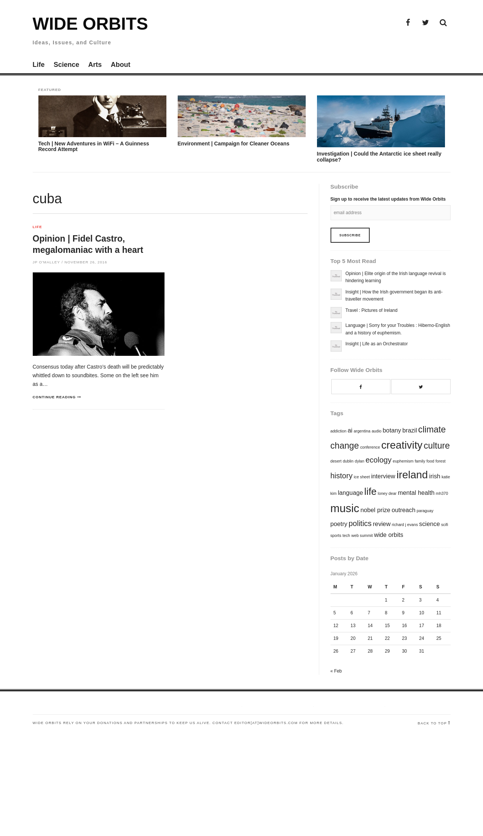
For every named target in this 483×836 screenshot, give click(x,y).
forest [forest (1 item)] (441, 461)
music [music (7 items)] (345, 508)
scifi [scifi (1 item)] (444, 524)
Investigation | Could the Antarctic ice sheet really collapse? (379, 156)
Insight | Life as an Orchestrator (377, 343)
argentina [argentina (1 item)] (361, 431)
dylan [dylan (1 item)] (359, 461)
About (120, 64)
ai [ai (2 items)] (349, 430)
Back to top (432, 723)
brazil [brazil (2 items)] (409, 430)
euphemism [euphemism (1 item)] (403, 461)
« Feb (336, 671)
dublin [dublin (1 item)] (348, 461)
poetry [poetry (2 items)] (339, 523)
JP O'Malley (46, 262)
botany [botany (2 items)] (392, 430)
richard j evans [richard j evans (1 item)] (405, 524)
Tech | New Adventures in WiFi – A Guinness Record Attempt (93, 146)
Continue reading (54, 397)
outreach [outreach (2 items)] (403, 509)
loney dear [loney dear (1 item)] (387, 493)
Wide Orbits (90, 23)
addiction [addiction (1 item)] (339, 431)
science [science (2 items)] (429, 523)
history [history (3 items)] (342, 476)
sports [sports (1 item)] (336, 535)
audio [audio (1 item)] (376, 431)
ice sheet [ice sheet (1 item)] (362, 477)
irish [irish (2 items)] (434, 476)
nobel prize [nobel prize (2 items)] (375, 509)
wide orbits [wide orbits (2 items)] (388, 534)
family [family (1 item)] (420, 461)
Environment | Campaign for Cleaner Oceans (233, 144)
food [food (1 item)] (430, 461)
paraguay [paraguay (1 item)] (425, 510)
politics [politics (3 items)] (360, 523)
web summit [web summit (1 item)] (362, 535)
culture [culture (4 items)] (437, 446)
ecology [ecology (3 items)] (379, 460)
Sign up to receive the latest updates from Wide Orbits (388, 199)
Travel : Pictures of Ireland (372, 310)
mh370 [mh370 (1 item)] (442, 493)
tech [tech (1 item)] (346, 535)
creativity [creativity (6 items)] (402, 445)
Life (39, 64)
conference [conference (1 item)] (370, 447)
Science (66, 64)
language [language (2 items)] (350, 492)
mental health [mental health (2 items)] (416, 492)
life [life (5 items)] (370, 491)
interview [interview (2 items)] (383, 476)
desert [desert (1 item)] (336, 461)
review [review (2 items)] (381, 523)
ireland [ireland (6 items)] (412, 475)
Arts (95, 64)
